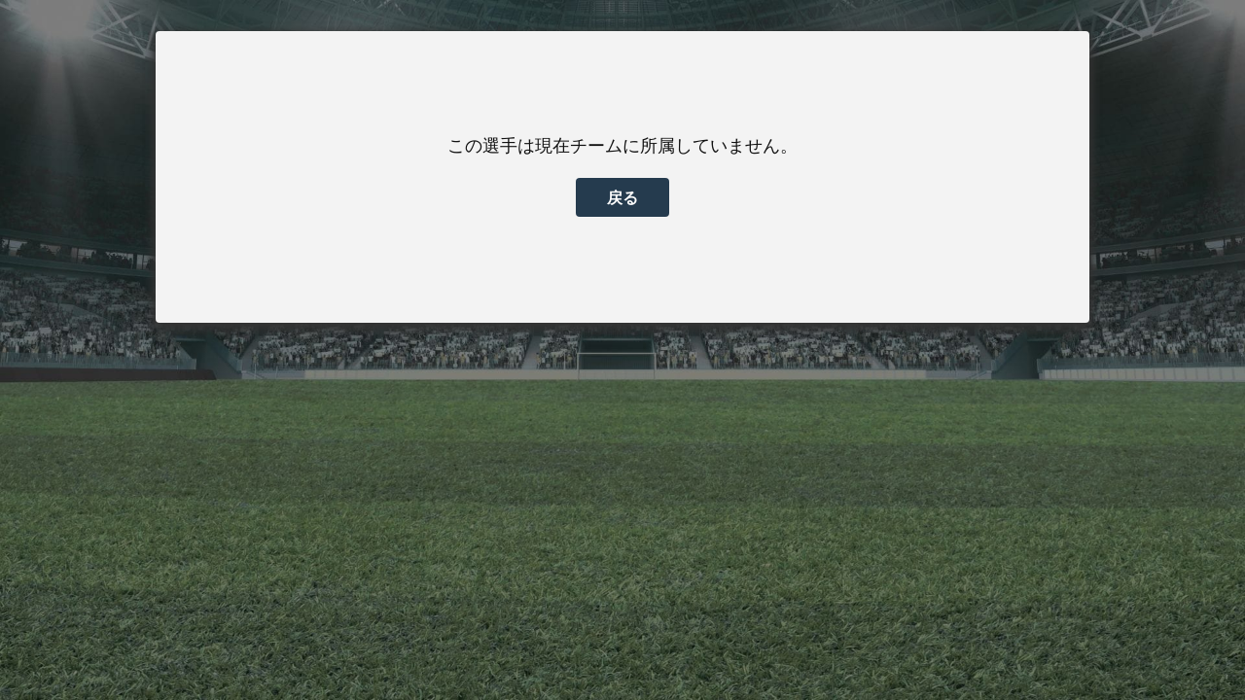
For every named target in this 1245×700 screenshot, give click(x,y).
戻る (622, 197)
